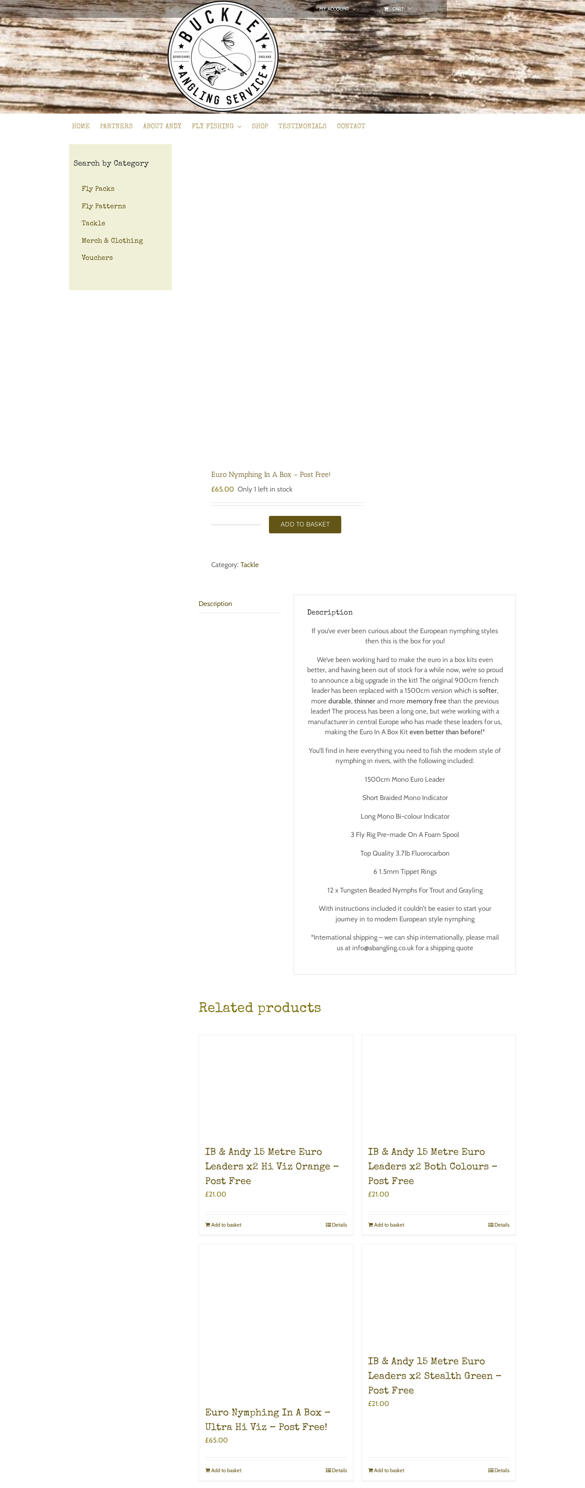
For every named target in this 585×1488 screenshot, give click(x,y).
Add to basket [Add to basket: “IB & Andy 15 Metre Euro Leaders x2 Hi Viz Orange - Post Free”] (226, 1224)
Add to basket (305, 524)
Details (339, 1224)
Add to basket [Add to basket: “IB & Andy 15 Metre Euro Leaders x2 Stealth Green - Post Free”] (389, 1470)
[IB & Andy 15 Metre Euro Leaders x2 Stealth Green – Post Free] (439, 1295)
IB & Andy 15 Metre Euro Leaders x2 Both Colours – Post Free (433, 1167)
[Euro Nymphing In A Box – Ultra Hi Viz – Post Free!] (276, 1321)
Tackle (249, 565)
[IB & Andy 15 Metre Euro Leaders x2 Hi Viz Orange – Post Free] (276, 1086)
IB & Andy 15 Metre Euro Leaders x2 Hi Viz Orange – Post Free (272, 1167)
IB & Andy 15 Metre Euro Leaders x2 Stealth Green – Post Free (435, 1376)
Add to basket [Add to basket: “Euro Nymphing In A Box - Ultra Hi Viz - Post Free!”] (226, 1470)
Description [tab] (215, 604)
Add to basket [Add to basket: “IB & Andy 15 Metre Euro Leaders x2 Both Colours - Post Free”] (389, 1224)
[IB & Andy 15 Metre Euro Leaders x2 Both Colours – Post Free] (439, 1086)
